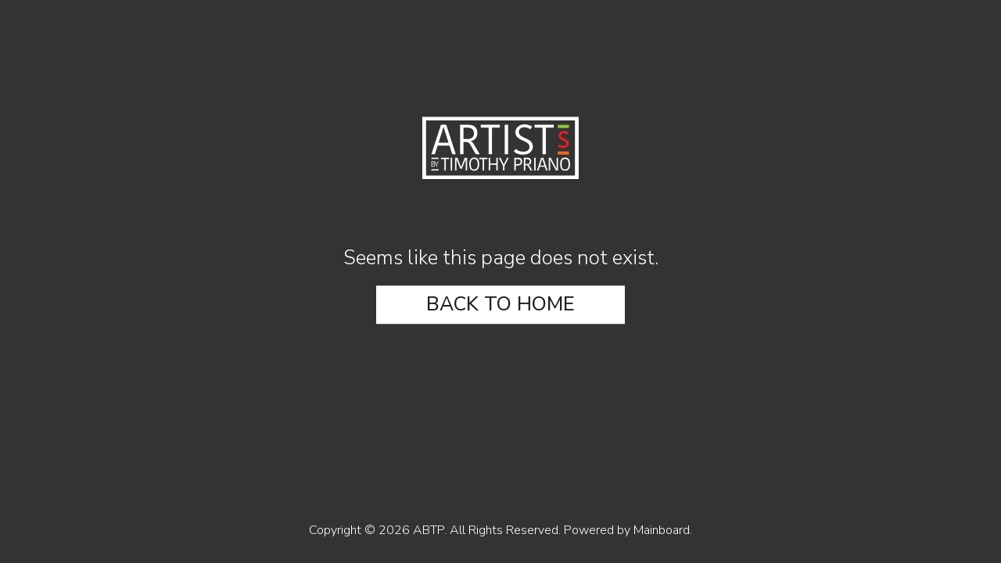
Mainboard (661, 530)
